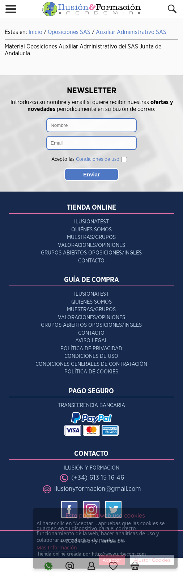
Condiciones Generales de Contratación (91, 364)
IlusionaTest (91, 221)
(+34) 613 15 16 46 (97, 477)
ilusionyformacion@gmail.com (97, 488)
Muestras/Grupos (91, 237)
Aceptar (112, 560)
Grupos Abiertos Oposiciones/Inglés (91, 253)
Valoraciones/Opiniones (91, 245)
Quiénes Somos (91, 229)
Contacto (91, 261)
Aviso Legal (91, 340)
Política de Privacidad (91, 348)
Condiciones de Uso (91, 356)
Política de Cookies (91, 371)
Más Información (57, 547)
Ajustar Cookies (152, 560)
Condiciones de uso (97, 159)
